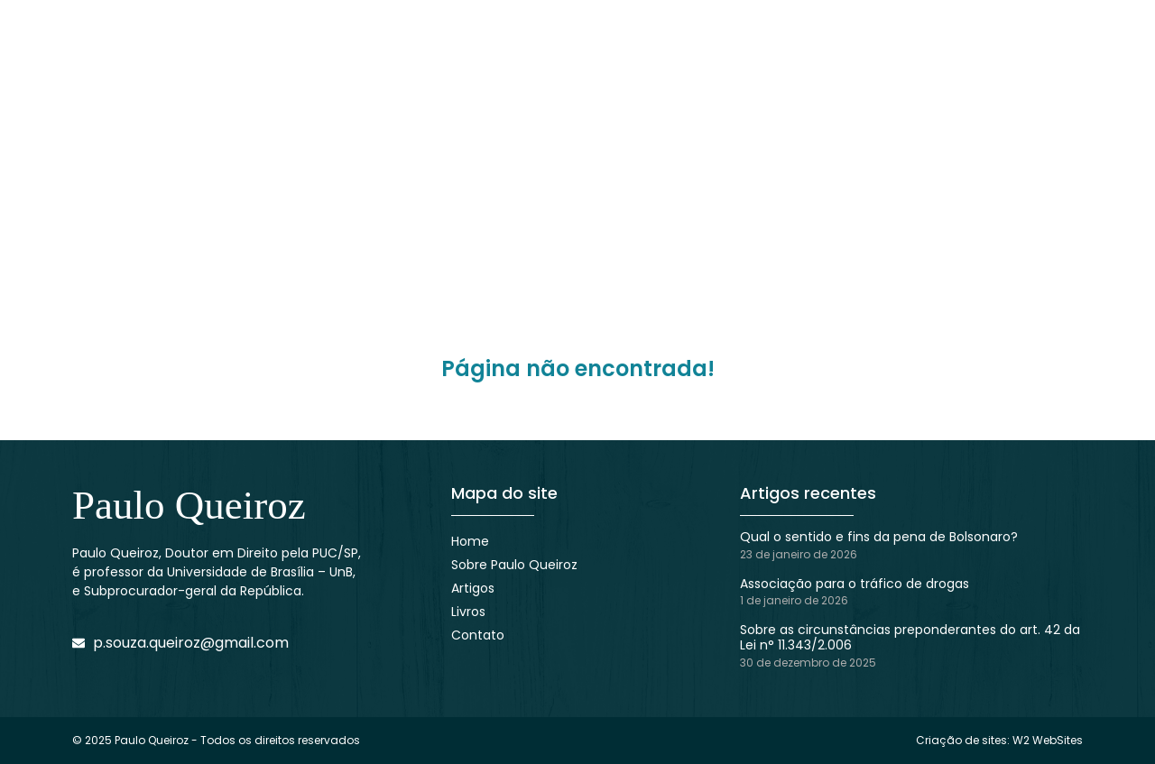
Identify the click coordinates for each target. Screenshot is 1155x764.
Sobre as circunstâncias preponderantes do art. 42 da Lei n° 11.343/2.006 (910, 637)
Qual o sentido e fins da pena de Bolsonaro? (879, 537)
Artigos (472, 588)
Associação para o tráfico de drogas (854, 584)
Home (470, 541)
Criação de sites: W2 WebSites (999, 740)
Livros (468, 612)
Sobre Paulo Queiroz (514, 565)
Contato (477, 635)
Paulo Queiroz (189, 505)
